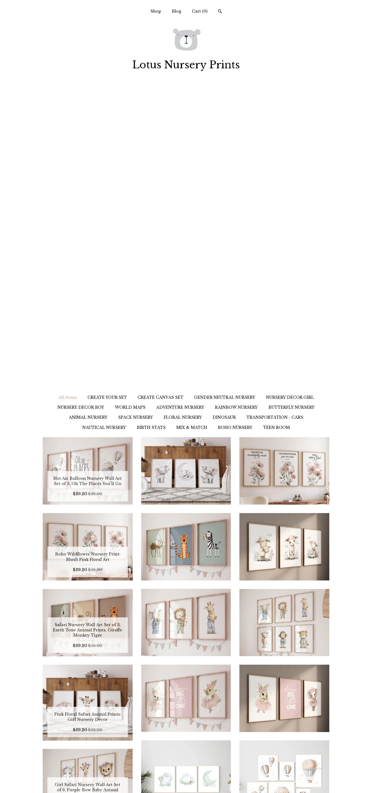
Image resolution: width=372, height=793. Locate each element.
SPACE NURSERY (135, 115)
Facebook (186, 775)
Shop (155, 11)
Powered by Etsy (284, 775)
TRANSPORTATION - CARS (274, 115)
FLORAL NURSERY (183, 115)
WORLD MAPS (130, 105)
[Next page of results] (238, 714)
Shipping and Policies (87, 775)
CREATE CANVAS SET (160, 95)
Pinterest (186, 767)
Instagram (186, 760)
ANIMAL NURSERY (88, 115)
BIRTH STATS (151, 125)
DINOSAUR (224, 115)
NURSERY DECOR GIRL (290, 95)
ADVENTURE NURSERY (180, 105)
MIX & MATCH (191, 125)
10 (194, 714)
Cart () (200, 11)
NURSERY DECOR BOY (80, 105)
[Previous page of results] (135, 714)
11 (202, 714)
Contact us (87, 783)
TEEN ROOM (276, 125)
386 (217, 714)
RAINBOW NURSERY (236, 105)
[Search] (220, 11)
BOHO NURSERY (235, 125)
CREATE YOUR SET (107, 95)
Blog (176, 11)
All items (67, 95)
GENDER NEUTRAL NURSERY (224, 95)
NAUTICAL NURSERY (104, 125)
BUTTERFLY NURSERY (291, 105)
